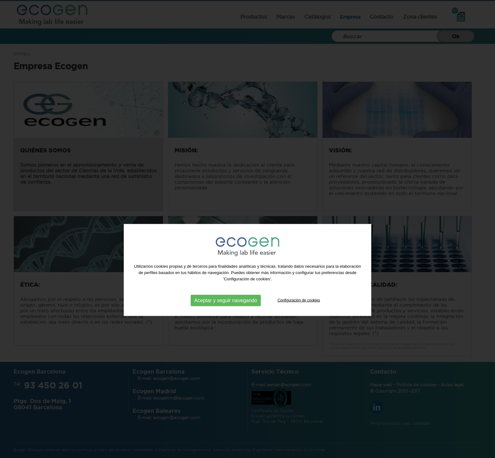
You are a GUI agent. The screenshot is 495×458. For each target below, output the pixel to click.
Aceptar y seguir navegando (225, 307)
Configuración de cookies (298, 307)
